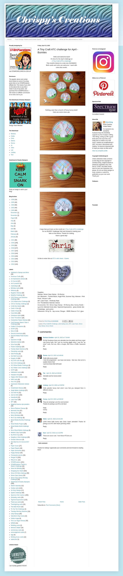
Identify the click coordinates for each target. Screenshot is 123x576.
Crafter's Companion (17, 326)
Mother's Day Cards (17, 432)
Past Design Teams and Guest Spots (28, 39)
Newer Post (41, 502)
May (12, 226)
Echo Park (14, 344)
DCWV (13, 329)
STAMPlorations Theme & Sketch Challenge (19, 465)
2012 (13, 264)
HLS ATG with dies (16, 360)
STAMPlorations (16, 462)
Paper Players (15, 448)
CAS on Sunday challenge (19, 304)
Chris (12, 138)
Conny (45, 399)
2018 (13, 248)
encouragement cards (17, 532)
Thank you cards (16, 502)
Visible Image (15, 518)
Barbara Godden (48, 337)
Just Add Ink (14, 392)
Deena (13, 141)
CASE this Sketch (16, 306)
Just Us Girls (15, 395)
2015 (13, 256)
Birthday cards (15, 288)
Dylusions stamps (16, 342)
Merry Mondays (15, 415)
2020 (13, 243)
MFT (12, 402)
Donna (45, 355)
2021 (13, 240)
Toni (12, 155)
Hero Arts (14, 381)
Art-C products (15, 283)
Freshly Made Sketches (18, 349)
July (12, 221)
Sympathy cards (16, 497)
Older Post (81, 502)
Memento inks (15, 410)
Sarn (44, 433)
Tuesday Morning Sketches (19, 511)
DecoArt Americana (17, 333)
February (14, 234)
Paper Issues (15, 446)
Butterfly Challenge (16, 295)
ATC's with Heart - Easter (60, 258)
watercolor (14, 539)
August (13, 218)
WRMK (13, 523)
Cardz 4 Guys (15, 311)
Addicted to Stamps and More (20, 272)
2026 (13, 199)
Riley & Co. (14, 460)
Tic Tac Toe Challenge (17, 509)
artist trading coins (63, 324)
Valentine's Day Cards (17, 516)
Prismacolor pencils (17, 455)
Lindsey (45, 385)
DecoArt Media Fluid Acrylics (19, 336)
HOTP (13, 370)
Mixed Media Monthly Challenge (20, 420)
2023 (13, 207)
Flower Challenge (16, 346)
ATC (70, 324)
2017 (13, 251)
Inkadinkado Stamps (17, 388)
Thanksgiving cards (17, 504)
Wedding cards (15, 525)
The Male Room (15, 507)
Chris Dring (109, 122)
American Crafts (16, 276)
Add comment (42, 443)
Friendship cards (16, 351)
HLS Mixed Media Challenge (19, 365)
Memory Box (14, 413)
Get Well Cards (15, 356)
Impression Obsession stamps (20, 384)
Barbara (13, 134)
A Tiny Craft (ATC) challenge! (61, 61)
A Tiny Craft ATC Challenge (50, 324)
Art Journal (14, 281)
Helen (45, 419)
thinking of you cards (17, 537)
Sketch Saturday (16, 485)
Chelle (13, 136)
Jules (12, 147)
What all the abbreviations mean (71, 39)
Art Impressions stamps (18, 279)
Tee (44, 373)
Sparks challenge (16, 492)
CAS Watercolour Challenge (19, 301)
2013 (13, 261)
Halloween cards (16, 372)
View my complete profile (99, 151)
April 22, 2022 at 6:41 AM (55, 419)
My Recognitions (50, 39)
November (14, 215)
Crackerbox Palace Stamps (19, 320)
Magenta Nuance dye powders (20, 404)
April (12, 229)
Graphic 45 (14, 358)
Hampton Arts (15, 375)
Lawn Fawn (75, 324)
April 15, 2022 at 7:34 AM (62, 337)
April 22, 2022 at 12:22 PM (55, 433)
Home (9, 39)
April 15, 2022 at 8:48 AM (55, 355)
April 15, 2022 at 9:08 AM (54, 373)
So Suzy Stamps (16, 490)
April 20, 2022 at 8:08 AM (55, 399)
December (14, 212)
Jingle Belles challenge (18, 390)
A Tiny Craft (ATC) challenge (74, 229)
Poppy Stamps (15, 453)
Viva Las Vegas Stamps (18, 520)
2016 (13, 253)
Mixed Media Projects (17, 424)
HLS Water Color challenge (19, 368)
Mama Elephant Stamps (18, 408)
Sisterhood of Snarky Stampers (20, 482)
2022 (13, 210)
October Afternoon (16, 439)
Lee (12, 150)
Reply (45, 349)
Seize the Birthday (16, 468)
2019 (13, 245)
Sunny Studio (49, 326)
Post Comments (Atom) (53, 505)
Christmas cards (16, 315)
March (13, 231)
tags (12, 535)
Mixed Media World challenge (20, 426)
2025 (13, 202)
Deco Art (13, 331)
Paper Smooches (16, 450)
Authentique (14, 286)
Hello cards (14, 379)
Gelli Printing (15, 353)
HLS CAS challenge (17, 363)
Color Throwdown (16, 318)
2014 (13, 259)
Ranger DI (14, 457)
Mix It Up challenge (16, 417)
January (13, 237)
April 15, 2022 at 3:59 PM (56, 385)
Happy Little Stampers (17, 377)
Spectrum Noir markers (18, 495)
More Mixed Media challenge (19, 430)
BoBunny (13, 290)
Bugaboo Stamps (16, 293)
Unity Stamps (15, 514)
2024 (13, 205)
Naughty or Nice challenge (19, 437)
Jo (11, 145)
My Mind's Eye (15, 435)
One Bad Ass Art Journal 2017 (20, 442)
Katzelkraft (14, 397)
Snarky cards (15, 488)
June (12, 223)
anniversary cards (16, 530)
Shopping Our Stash (17, 471)
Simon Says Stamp (16, 475)
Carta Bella (14, 313)
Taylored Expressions (17, 500)
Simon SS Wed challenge (18, 473)
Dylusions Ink (15, 340)
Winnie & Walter (16, 527)
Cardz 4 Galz (15, 308)
